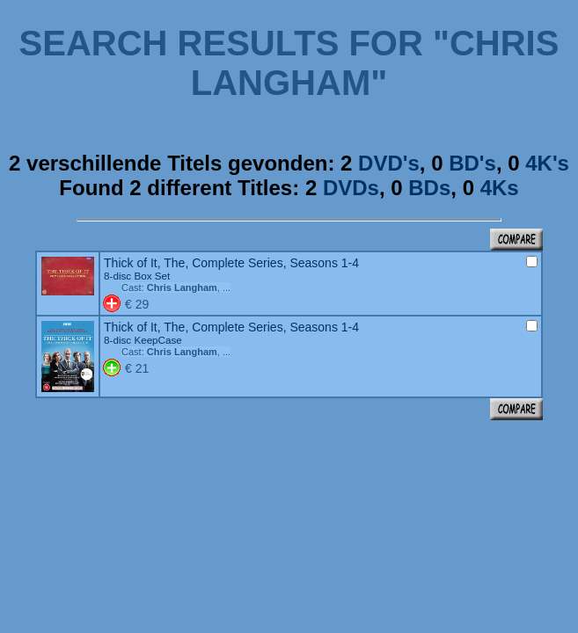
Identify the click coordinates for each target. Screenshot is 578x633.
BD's (472, 163)
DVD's (389, 163)
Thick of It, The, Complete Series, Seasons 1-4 (231, 268)
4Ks (499, 188)
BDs (429, 188)
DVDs (351, 188)
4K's (547, 163)
